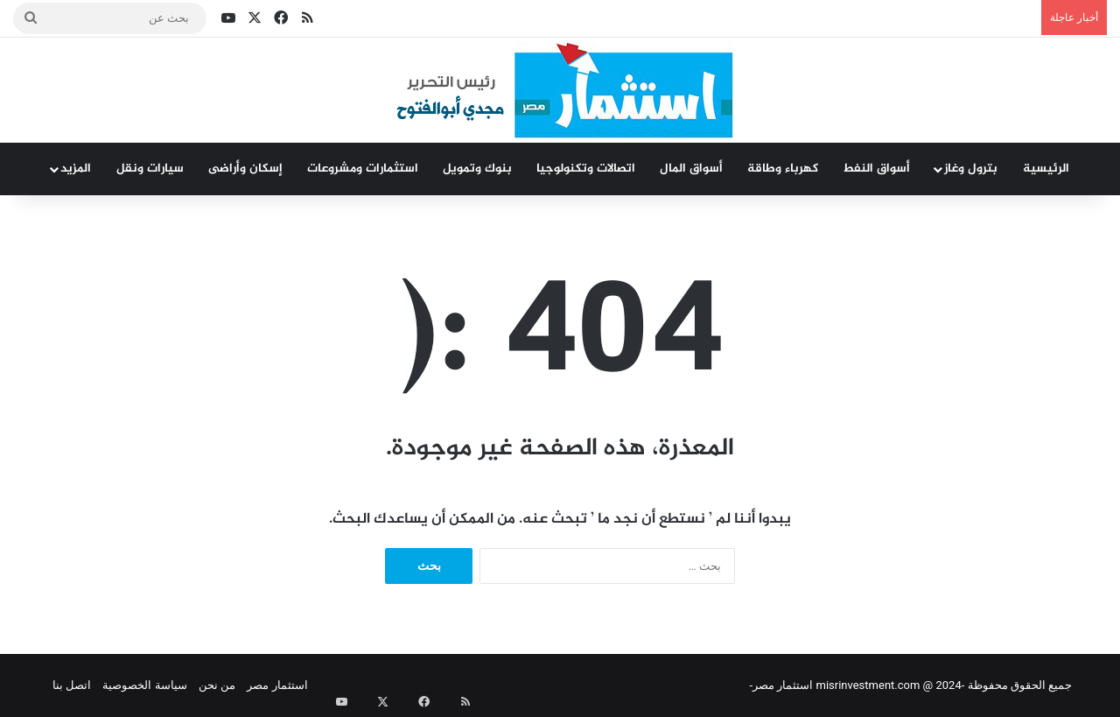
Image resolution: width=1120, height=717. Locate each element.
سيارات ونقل (150, 168)
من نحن (217, 685)
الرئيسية (1046, 168)
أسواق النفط (876, 168)
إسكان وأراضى (245, 168)
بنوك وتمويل (477, 168)
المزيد (75, 168)
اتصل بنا (71, 685)
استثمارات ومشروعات (362, 168)
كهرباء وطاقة (782, 168)
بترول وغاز (971, 168)
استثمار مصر (277, 685)
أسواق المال (691, 168)
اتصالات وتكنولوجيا (585, 168)
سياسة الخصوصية (144, 685)
